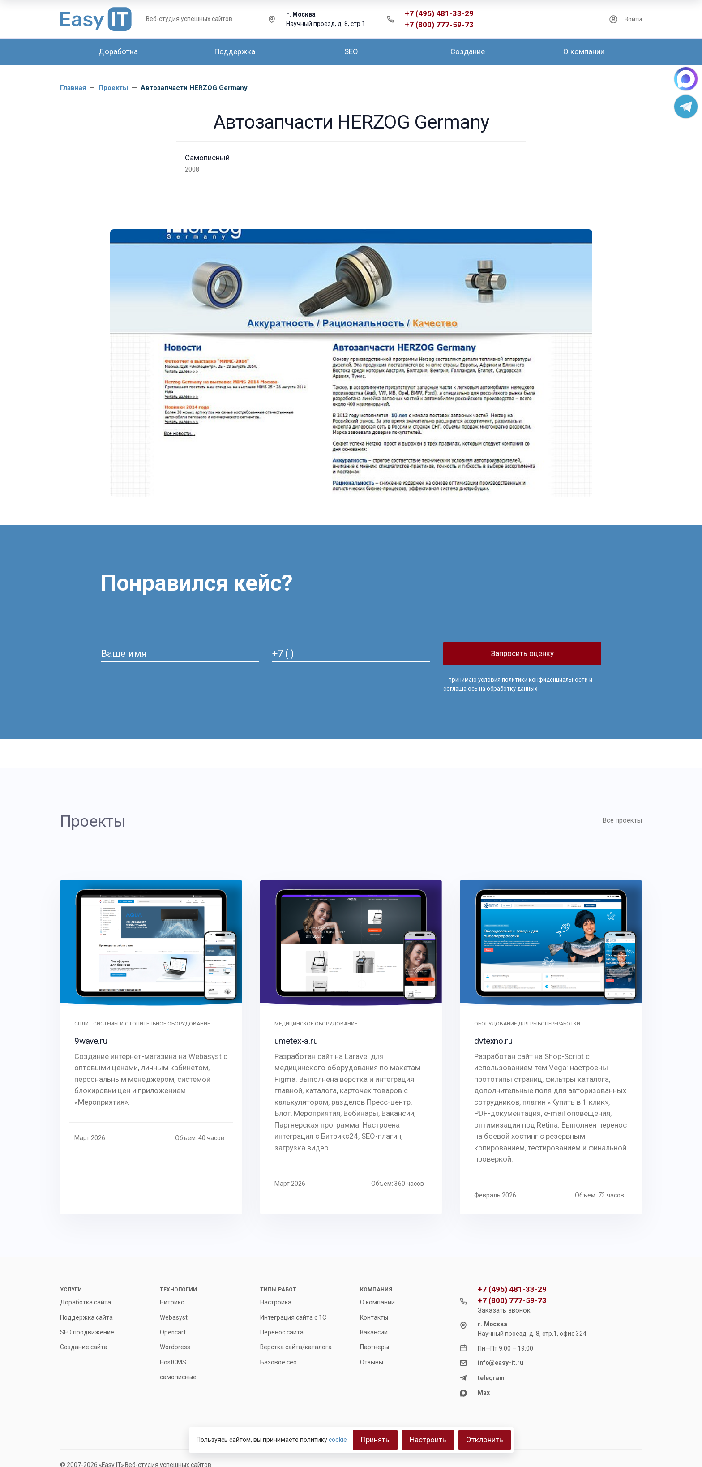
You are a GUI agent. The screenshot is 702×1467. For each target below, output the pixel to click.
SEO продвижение (87, 1332)
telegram (491, 1377)
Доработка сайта (85, 1302)
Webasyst (174, 1317)
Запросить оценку (522, 653)
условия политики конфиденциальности (533, 679)
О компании (377, 1302)
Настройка (275, 1302)
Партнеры (374, 1347)
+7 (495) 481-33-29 (439, 13)
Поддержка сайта (86, 1317)
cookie (338, 1439)
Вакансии (374, 1332)
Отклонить (484, 1439)
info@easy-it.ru (500, 1362)
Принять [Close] (375, 1439)
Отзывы (371, 1362)
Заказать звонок (504, 1310)
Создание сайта (83, 1347)
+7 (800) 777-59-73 (439, 25)
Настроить (428, 1439)
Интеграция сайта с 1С (293, 1317)
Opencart (173, 1332)
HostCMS (173, 1362)
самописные (178, 1377)
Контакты (374, 1317)
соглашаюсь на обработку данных (490, 688)
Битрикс (172, 1302)
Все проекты (622, 820)
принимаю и (517, 683)
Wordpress (175, 1347)
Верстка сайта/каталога (296, 1347)
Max (484, 1392)
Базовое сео (278, 1362)
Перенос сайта (282, 1332)
